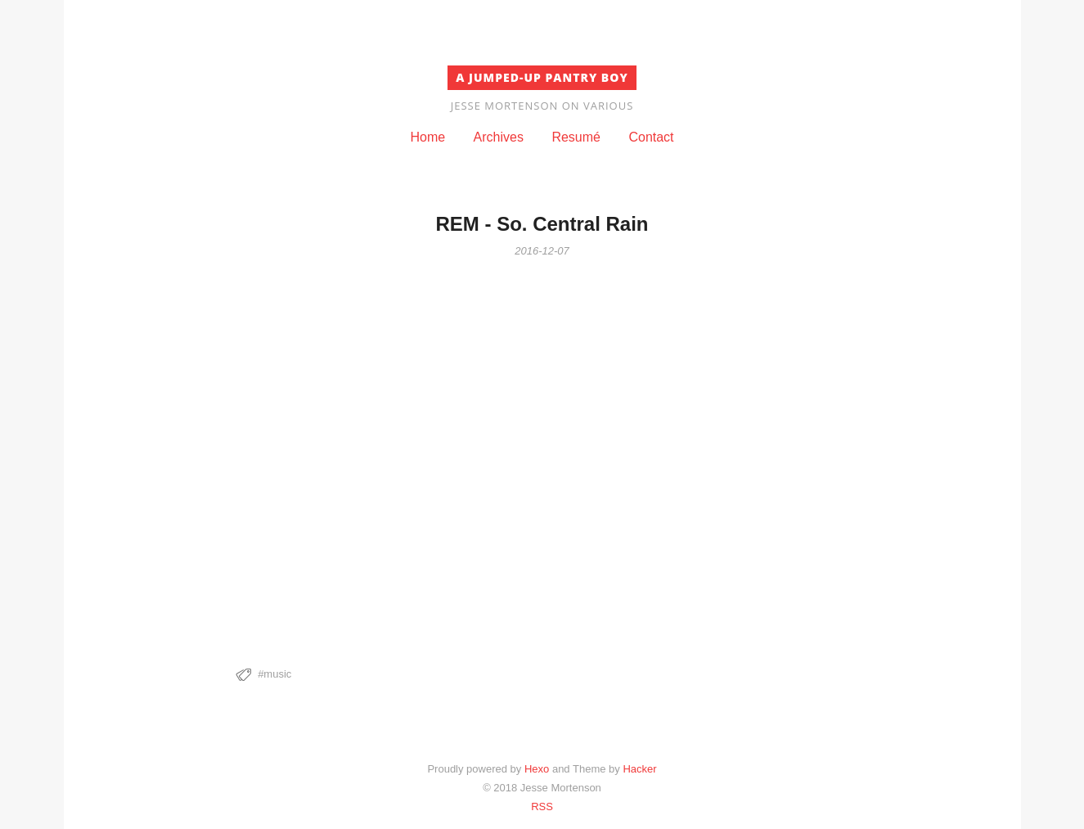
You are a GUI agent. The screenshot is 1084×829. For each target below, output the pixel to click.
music (277, 674)
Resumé (575, 137)
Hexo (536, 769)
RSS (542, 806)
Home (427, 137)
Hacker (639, 769)
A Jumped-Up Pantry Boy (541, 77)
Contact (650, 137)
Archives (499, 137)
